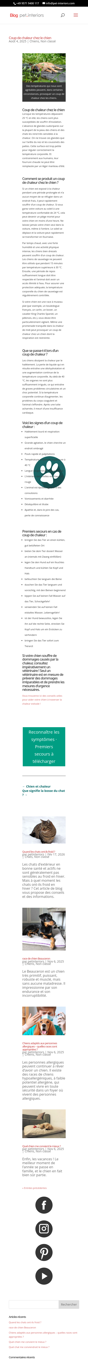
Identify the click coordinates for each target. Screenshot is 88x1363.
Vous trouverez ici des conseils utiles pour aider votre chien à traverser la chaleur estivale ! (42, 699)
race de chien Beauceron (36, 958)
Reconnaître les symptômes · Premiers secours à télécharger (44, 746)
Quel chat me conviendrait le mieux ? (29, 1347)
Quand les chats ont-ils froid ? (38, 852)
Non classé (48, 41)
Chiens (34, 41)
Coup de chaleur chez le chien (30, 37)
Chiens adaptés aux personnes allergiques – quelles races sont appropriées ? (39, 1046)
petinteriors (36, 854)
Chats (29, 857)
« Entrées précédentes (34, 1188)
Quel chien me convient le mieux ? (41, 1146)
